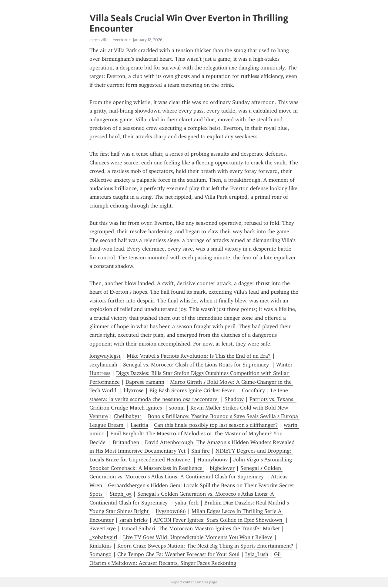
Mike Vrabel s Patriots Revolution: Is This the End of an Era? (199, 356)
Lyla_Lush (256, 554)
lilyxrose (134, 390)
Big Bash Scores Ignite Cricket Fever (192, 390)
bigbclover (222, 468)
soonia (177, 407)
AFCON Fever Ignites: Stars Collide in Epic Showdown (218, 520)
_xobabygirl (103, 537)
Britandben (126, 442)
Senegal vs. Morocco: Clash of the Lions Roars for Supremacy (196, 364)
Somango (100, 554)
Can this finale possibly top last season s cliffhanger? (216, 425)
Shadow (234, 399)
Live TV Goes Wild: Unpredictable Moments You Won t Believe (198, 537)
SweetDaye (102, 528)
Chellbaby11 (128, 416)
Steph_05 (121, 494)
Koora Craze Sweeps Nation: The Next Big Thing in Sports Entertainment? (205, 545)
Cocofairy (253, 390)
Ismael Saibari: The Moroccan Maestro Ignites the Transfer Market (201, 528)
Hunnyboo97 (212, 459)
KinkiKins (100, 545)
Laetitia (139, 425)
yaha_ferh (187, 502)
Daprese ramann (144, 382)
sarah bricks (133, 520)
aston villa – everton (108, 39)
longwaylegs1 (105, 356)
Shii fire (200, 450)
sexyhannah (103, 364)
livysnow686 (171, 511)
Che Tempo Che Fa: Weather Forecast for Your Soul (178, 554)
